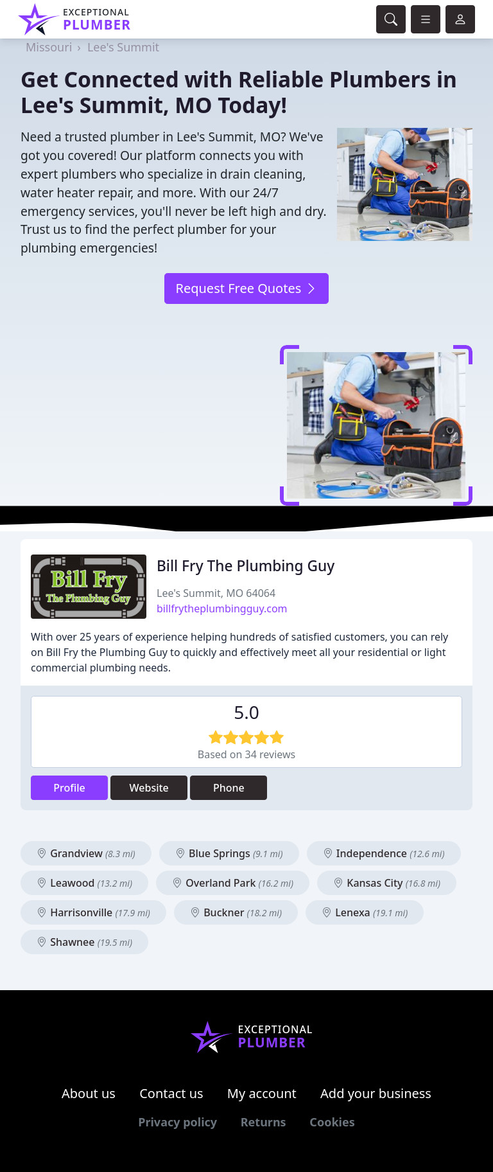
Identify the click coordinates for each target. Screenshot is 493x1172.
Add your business (375, 1093)
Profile (69, 788)
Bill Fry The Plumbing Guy (245, 566)
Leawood (84, 883)
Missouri (49, 47)
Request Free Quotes (246, 288)
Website (149, 788)
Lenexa (365, 912)
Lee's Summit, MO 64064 (216, 593)
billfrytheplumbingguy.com (222, 608)
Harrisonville (93, 912)
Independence (384, 853)
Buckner (236, 912)
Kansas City (386, 883)
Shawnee (84, 942)
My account (262, 1093)
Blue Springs (229, 853)
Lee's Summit (123, 47)
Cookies (331, 1122)
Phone (229, 788)
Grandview (86, 853)
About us (89, 1093)
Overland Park (232, 883)
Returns (263, 1122)
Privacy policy (177, 1122)
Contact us (171, 1093)
